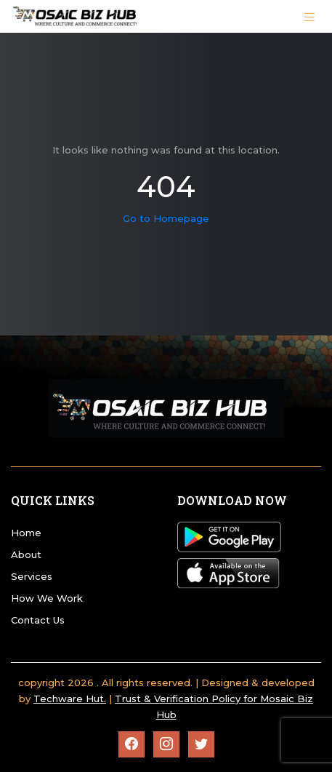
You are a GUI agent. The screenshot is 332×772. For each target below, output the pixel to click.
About (26, 554)
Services (31, 576)
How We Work (47, 598)
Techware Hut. (69, 698)
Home (26, 532)
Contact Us (38, 620)
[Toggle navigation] (309, 16)
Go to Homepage (166, 218)
